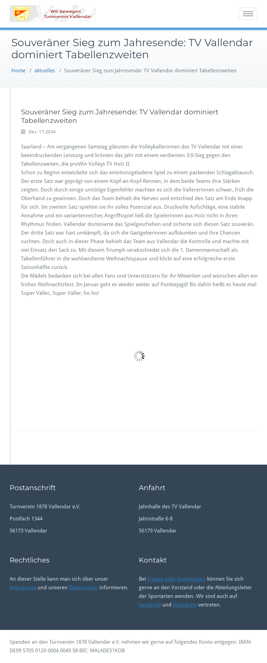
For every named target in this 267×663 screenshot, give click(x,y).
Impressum (23, 587)
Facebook (150, 605)
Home (18, 71)
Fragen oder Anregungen (176, 579)
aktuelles (44, 71)
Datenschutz (83, 587)
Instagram (185, 605)
